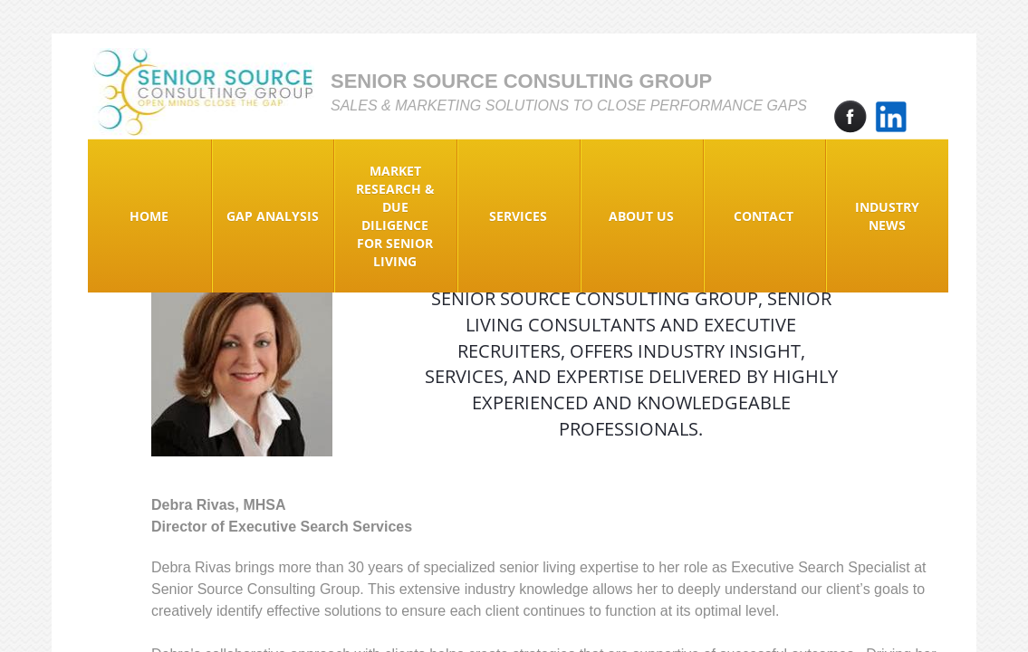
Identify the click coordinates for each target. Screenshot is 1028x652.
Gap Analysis (272, 216)
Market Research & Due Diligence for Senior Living (395, 216)
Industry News (887, 216)
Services (518, 216)
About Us (641, 216)
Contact (763, 216)
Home (149, 216)
